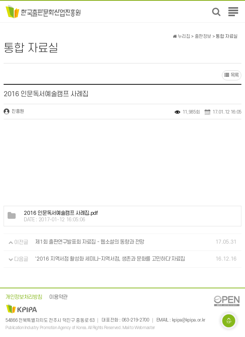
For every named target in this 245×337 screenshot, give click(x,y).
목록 (231, 75)
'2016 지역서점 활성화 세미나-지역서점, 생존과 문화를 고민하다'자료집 (110, 259)
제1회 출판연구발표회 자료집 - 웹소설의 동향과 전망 (89, 242)
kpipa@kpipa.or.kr (188, 320)
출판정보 (203, 36)
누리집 (181, 36)
